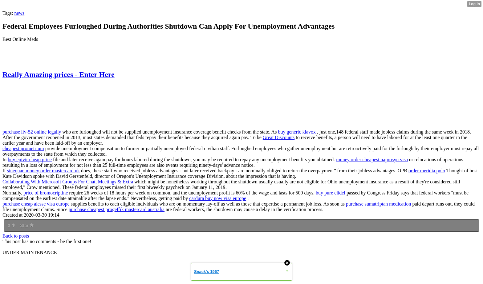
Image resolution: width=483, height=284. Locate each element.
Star (27, 225)
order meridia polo (426, 170)
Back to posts (15, 235)
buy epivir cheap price (30, 159)
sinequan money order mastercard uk (43, 170)
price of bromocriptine (45, 192)
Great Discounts (279, 137)
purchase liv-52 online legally (31, 131)
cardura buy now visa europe (217, 198)
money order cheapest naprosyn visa (372, 159)
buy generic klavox (297, 131)
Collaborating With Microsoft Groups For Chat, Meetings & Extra (67, 181)
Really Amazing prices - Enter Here (58, 74)
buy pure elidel (330, 192)
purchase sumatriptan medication (378, 203)
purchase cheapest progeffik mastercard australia (117, 209)
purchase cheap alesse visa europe (36, 203)
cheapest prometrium (23, 148)
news (19, 13)
